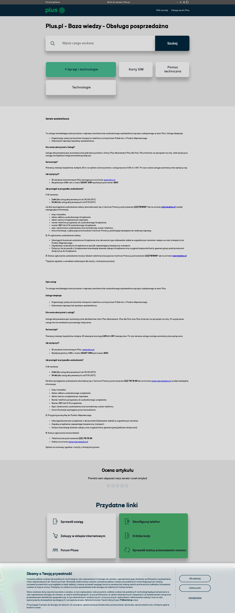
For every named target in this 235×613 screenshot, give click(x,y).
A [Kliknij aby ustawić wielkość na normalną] (177, 2)
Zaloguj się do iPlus (180, 10)
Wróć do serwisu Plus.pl (118, 2)
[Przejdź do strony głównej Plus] (55, 10)
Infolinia (130, 603)
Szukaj (172, 43)
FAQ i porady (162, 10)
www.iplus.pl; (88, 349)
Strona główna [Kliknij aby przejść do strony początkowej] (53, 2)
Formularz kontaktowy (139, 595)
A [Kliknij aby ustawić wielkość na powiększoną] (180, 2)
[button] (126, 486)
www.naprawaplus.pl (161, 381)
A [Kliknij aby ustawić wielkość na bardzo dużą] (184, 2)
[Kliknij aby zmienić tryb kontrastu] (187, 2)
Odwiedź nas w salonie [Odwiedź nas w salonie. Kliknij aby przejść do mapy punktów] (90, 595)
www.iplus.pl (109, 180)
